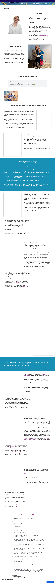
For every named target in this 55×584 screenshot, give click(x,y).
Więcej (47, 3)
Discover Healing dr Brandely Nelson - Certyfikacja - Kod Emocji (29, 459)
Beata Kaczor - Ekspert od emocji (10, 2)
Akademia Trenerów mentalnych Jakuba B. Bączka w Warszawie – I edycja (29, 471)
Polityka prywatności (45, 561)
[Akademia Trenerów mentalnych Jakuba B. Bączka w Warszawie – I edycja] (13, 471)
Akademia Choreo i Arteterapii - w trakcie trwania (25, 447)
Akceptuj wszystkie (50, 581)
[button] (4, 83)
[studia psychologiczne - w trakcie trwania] (13, 445)
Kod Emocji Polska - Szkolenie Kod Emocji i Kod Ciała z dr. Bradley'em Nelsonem (27, 462)
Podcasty (42, 3)
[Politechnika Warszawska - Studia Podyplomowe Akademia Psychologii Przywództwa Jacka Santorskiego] (13, 479)
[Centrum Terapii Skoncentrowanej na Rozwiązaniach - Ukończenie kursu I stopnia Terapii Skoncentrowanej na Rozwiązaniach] (13, 451)
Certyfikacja (29, 3)
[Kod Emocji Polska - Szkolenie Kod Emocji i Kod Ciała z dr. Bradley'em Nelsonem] (13, 462)
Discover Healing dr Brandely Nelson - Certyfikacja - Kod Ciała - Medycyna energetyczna (29, 456)
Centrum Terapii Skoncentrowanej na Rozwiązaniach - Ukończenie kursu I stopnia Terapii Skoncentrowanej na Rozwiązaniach (27, 451)
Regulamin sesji (45, 563)
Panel (46, 0)
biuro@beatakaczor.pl (41, 0)
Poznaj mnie (23, 3)
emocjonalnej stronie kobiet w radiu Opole (19, 422)
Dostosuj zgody (43, 581)
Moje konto (50, 0)
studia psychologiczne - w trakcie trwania (24, 444)
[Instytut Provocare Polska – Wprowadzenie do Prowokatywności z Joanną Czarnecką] (13, 475)
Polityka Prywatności (5, 582)
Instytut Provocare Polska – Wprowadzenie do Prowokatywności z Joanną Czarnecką (29, 475)
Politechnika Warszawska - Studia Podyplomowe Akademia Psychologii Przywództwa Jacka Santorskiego (28, 479)
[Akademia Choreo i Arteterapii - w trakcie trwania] (13, 448)
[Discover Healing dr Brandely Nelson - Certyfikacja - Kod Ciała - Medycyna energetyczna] (13, 456)
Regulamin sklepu (45, 562)
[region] (27, 581)
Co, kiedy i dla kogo (36, 3)
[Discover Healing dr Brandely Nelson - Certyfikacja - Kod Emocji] (13, 460)
